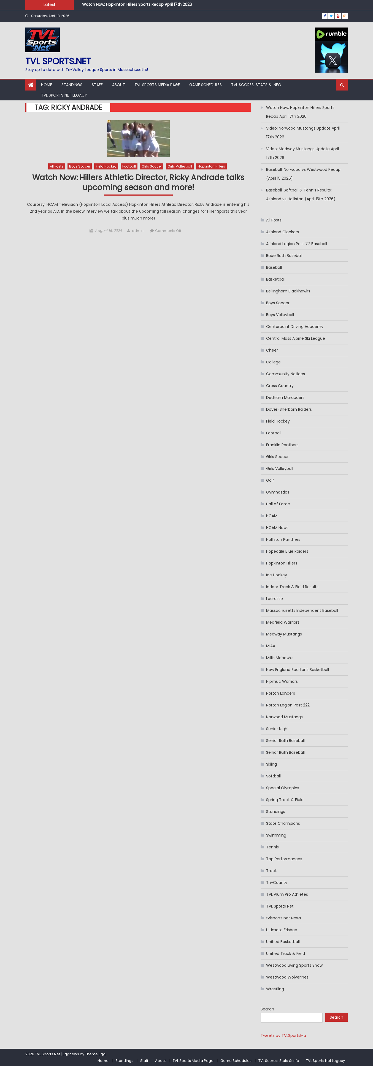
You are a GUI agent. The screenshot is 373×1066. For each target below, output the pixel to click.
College (273, 362)
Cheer (272, 350)
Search (267, 1009)
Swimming (276, 835)
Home (46, 84)
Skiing (271, 764)
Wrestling (275, 989)
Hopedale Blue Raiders (287, 551)
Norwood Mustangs (284, 717)
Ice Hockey (276, 575)
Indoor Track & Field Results (292, 587)
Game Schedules (205, 84)
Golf (270, 480)
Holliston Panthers (283, 539)
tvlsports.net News (283, 918)
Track (271, 870)
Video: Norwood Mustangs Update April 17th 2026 (303, 132)
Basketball (275, 279)
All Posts (56, 166)
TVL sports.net (58, 61)
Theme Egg (95, 1054)
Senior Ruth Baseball (285, 740)
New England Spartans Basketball (297, 669)
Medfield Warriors (282, 622)
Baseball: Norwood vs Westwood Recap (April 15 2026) (303, 174)
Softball (273, 776)
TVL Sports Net (280, 906)
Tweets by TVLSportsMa (283, 1035)
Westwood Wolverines (287, 977)
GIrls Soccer (152, 166)
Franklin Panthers (282, 445)
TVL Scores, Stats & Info (256, 84)
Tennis (272, 847)
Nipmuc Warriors (282, 681)
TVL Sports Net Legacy (64, 95)
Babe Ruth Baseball (284, 255)
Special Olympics (282, 788)
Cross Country (280, 385)
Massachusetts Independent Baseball (302, 610)
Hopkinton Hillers (211, 166)
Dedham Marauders (285, 397)
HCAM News (277, 527)
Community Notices (285, 374)
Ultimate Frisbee (281, 930)
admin (138, 230)
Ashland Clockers (282, 232)
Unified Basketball (283, 941)
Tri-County (276, 882)
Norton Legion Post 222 (288, 705)
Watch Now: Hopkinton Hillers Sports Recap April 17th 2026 (137, 4)
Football (129, 166)
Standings (71, 84)
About (118, 84)
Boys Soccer (79, 166)
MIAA (270, 646)
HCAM (271, 516)
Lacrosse (274, 598)
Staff (97, 84)
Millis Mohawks (279, 658)
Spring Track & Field (285, 799)
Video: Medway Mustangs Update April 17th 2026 (302, 153)
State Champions (283, 823)
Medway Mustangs (284, 634)
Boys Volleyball (280, 314)
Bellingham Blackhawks (288, 291)
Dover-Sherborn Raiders (289, 409)
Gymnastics (277, 492)
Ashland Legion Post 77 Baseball (296, 243)
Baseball (274, 267)
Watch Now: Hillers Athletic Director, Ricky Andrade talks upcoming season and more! (138, 183)
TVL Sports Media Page (157, 84)
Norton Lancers (280, 693)
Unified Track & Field (285, 953)
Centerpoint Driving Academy (294, 326)
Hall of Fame (278, 504)
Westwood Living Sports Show (294, 965)
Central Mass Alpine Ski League (295, 338)
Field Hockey (106, 166)
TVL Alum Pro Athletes (287, 894)
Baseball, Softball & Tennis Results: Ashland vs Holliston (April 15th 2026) (301, 194)
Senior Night (277, 728)
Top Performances (284, 859)
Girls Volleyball (179, 166)
